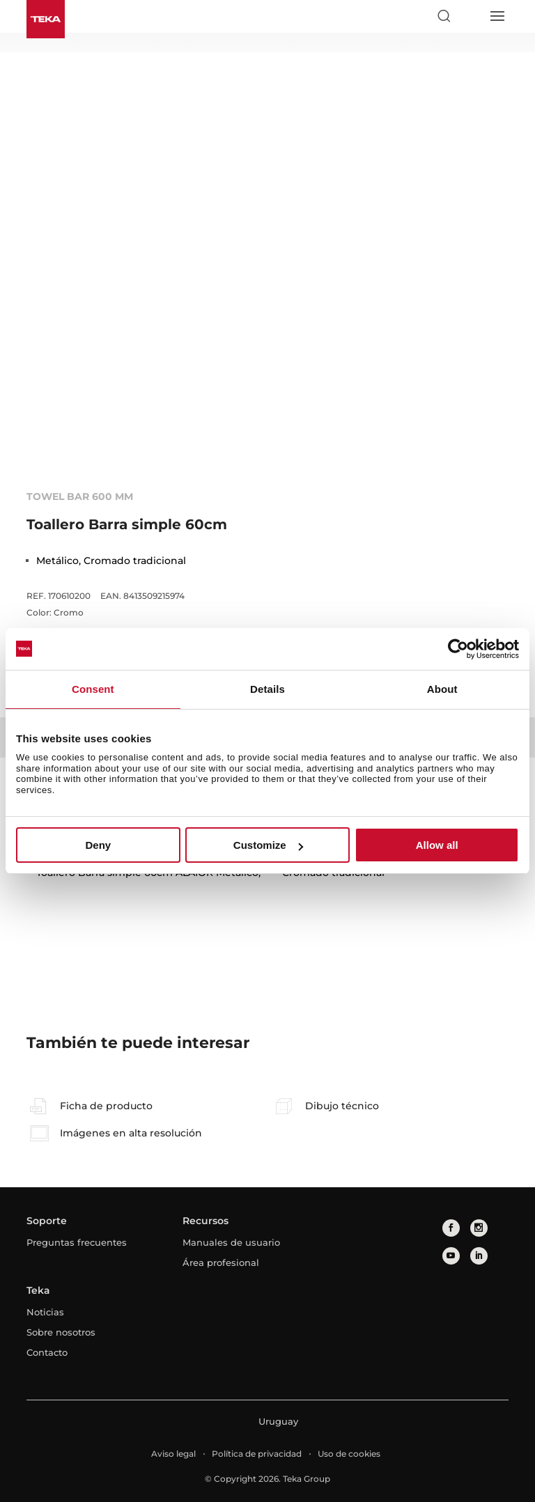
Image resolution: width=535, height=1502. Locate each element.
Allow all (437, 845)
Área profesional (221, 1262)
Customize (268, 845)
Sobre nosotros (60, 1332)
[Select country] (470, 16)
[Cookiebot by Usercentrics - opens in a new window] (458, 649)
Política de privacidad (257, 1453)
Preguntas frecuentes (76, 1242)
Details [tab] (267, 689)
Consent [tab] (93, 689)
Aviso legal (173, 1453)
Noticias (45, 1311)
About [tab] (442, 689)
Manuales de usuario (231, 1242)
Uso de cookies (349, 1453)
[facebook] (451, 1228)
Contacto (47, 1352)
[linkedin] (479, 1256)
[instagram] (479, 1228)
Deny (98, 845)
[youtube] (451, 1256)
